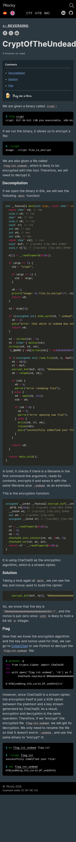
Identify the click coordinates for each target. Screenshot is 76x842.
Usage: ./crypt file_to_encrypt (28, 148)
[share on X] (11, 34)
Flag (10, 85)
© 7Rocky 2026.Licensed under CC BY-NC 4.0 (20, 788)
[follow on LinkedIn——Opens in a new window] (64, 12)
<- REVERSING (15, 26)
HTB (38, 13)
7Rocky (9, 5)
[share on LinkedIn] (16, 34)
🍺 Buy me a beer (18, 95)
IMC (47, 13)
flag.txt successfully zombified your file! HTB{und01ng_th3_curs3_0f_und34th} (31, 759)
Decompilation (16, 73)
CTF (29, 13)
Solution (13, 79)
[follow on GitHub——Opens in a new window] (72, 12)
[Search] (71, 5)
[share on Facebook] (5, 34)
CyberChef (19, 646)
